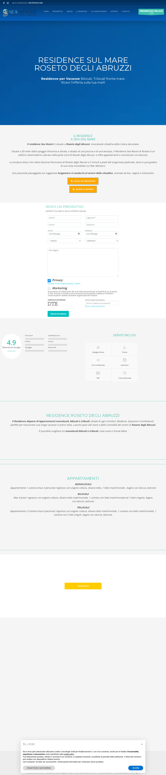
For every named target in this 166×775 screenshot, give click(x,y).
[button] (142, 744)
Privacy (55, 280)
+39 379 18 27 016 (35, 3)
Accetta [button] (135, 768)
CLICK (151, 12)
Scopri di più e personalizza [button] (39, 768)
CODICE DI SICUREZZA (56, 300)
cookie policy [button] (69, 754)
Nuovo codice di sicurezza (95, 306)
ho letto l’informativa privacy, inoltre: (64, 283)
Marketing (57, 288)
